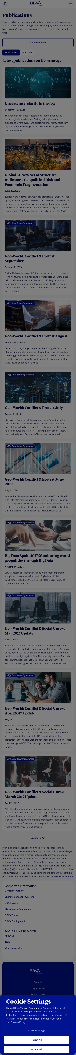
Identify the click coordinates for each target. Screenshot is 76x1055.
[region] (38, 1025)
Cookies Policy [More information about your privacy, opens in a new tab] (18, 1022)
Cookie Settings (36, 1030)
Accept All (36, 1049)
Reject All (37, 1040)
